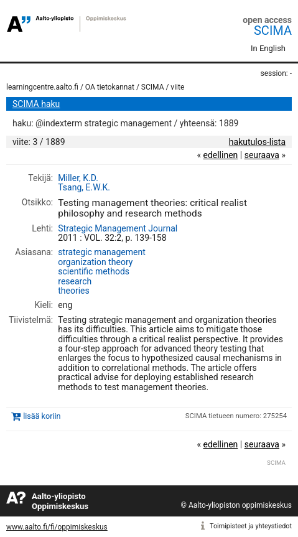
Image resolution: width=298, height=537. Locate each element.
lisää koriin (41, 416)
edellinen (220, 155)
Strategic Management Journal (117, 228)
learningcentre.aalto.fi (42, 87)
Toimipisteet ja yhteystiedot (251, 526)
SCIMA (273, 30)
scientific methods (93, 271)
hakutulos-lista (257, 142)
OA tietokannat (109, 87)
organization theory (95, 262)
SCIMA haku (36, 104)
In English (268, 48)
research (74, 281)
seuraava (261, 155)
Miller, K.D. (78, 178)
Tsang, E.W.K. (84, 187)
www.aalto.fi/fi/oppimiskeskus (57, 527)
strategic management (102, 252)
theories (74, 291)
